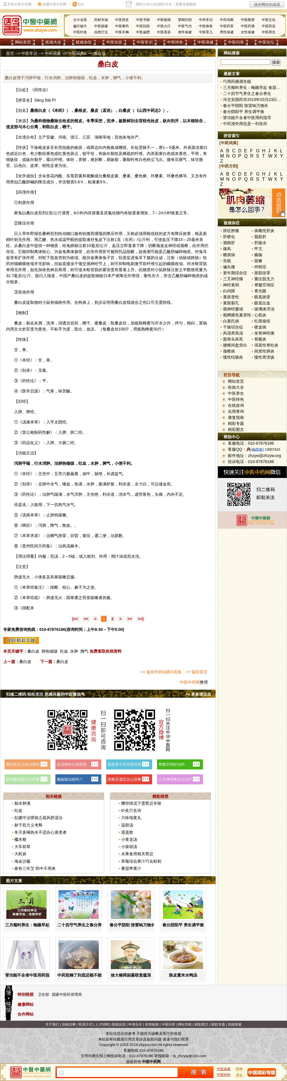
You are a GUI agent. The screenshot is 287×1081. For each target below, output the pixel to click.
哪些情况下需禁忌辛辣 (141, 803)
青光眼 (260, 291)
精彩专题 (236, 423)
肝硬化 (229, 236)
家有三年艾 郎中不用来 (35, 868)
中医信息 (114, 42)
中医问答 (236, 42)
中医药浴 (269, 26)
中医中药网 (190, 682)
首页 (10, 53)
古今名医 (80, 20)
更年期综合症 (235, 273)
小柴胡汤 (129, 846)
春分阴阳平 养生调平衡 (183, 925)
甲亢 (258, 248)
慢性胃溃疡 (264, 357)
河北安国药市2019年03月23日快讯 (254, 99)
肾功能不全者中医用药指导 (29, 975)
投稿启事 (69, 1024)
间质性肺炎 (264, 351)
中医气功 (185, 26)
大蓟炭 (20, 853)
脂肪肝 (260, 236)
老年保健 (185, 32)
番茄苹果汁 (131, 868)
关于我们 (52, 1024)
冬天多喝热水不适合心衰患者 (40, 832)
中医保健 (205, 42)
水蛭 (195, 263)
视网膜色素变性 (237, 315)
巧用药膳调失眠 (237, 81)
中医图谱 (248, 20)
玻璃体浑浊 (264, 309)
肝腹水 (260, 242)
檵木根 (20, 839)
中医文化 (269, 20)
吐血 (64, 651)
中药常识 (206, 20)
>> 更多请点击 (198, 694)
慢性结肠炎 (233, 357)
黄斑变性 (231, 297)
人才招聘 (102, 1024)
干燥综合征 (233, 327)
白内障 (229, 291)
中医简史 (122, 20)
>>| (141, 619)
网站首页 (23, 42)
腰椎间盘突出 (235, 345)
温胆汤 (127, 825)
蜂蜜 (147, 323)
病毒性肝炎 (264, 230)
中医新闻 (164, 20)
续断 (54, 587)
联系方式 (85, 1024)
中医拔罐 (101, 26)
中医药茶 (227, 26)
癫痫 (258, 254)
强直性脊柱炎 (266, 345)
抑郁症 (260, 267)
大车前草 (22, 846)
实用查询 (236, 411)
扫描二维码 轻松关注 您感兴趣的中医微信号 (45, 694)
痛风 (227, 248)
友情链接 (152, 1024)
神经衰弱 (231, 285)
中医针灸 (80, 32)
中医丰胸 (122, 32)
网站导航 (185, 1024)
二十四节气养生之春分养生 (81, 925)
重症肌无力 (264, 279)
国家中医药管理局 (67, 994)
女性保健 (248, 32)
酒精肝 (229, 242)
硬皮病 (260, 327)
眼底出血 (262, 303)
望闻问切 (185, 20)
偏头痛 (229, 267)
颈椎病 (229, 351)
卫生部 (43, 994)
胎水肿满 (22, 803)
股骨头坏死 (233, 339)
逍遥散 (127, 832)
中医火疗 (164, 26)
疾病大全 (53, 42)
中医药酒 (248, 26)
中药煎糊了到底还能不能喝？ (83, 975)
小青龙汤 (129, 839)
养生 (239, 1075)
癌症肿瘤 (231, 230)
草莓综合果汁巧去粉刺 (141, 861)
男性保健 (227, 32)
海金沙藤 (22, 861)
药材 (239, 1069)
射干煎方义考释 (28, 825)
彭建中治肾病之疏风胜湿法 (38, 817)
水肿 (74, 651)
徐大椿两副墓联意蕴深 (131, 975)
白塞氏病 (231, 321)
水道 (127, 484)
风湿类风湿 (233, 333)
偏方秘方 (80, 26)
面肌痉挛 (262, 273)
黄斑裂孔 (231, 303)
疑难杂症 (84, 42)
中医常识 (145, 42)
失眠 (227, 260)
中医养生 (269, 32)
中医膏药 (122, 26)
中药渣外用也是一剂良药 (245, 123)
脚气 (84, 651)
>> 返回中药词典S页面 (161, 672)
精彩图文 (236, 429)
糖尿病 (229, 254)
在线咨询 (236, 405)
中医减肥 (143, 32)
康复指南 (236, 417)
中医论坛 (266, 42)
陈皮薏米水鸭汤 (183, 975)
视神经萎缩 (233, 309)
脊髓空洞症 (264, 285)
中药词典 (227, 20)
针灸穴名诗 (131, 810)
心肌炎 (260, 315)
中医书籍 (143, 20)
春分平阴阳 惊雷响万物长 (132, 925)
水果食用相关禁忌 (137, 853)
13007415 (272, 450)
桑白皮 (32, 213)
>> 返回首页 (197, 672)
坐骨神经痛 (264, 333)
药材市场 (101, 20)
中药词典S (77, 53)
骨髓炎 (260, 339)
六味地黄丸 (131, 817)
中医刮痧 (143, 26)
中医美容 (164, 32)
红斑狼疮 (262, 321)
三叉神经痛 (233, 279)
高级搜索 (235, 1024)
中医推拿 (206, 26)
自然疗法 (101, 32)
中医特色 (175, 42)
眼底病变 (262, 297)
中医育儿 (206, 32)
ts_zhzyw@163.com (189, 1056)
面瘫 (258, 260)
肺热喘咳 (50, 651)
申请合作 (135, 1024)
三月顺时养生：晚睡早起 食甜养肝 (36, 925)
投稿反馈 (118, 1024)
